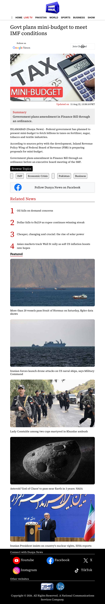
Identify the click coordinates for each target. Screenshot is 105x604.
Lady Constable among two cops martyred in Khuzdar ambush (49, 431)
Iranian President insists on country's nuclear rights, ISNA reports (50, 545)
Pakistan (41, 17)
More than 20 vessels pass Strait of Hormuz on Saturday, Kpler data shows (51, 312)
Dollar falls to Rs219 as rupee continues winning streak (51, 222)
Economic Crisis (38, 176)
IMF (19, 176)
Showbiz (93, 17)
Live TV (28, 17)
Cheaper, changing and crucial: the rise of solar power (50, 234)
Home (18, 17)
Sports (65, 17)
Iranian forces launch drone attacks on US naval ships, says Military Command (52, 372)
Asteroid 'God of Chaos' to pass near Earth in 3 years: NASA (46, 488)
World (53, 17)
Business (79, 17)
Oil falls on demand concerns (35, 210)
